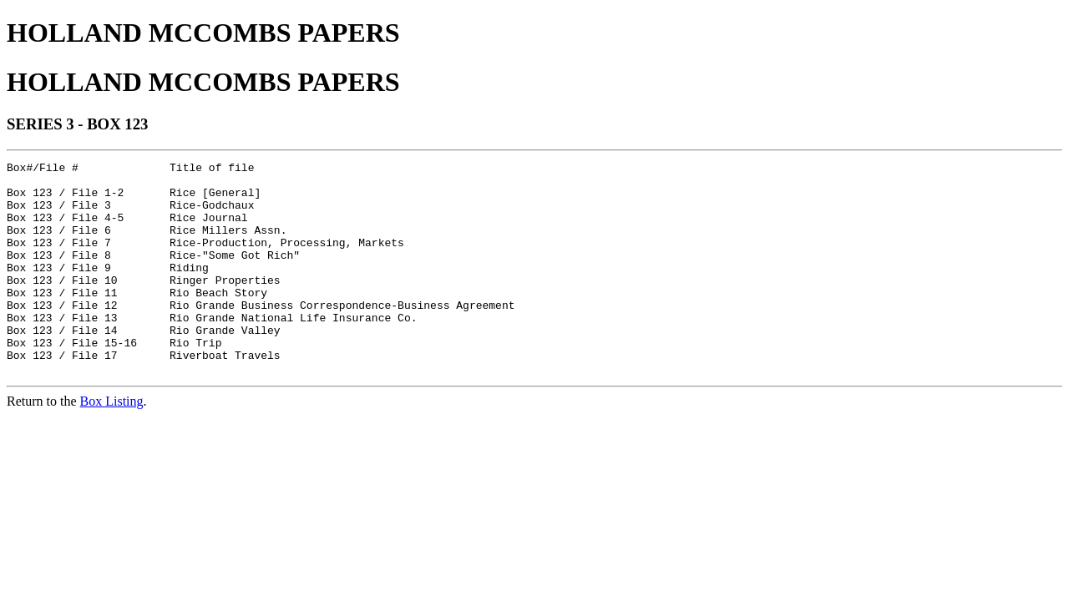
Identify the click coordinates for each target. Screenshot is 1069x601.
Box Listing (112, 444)
